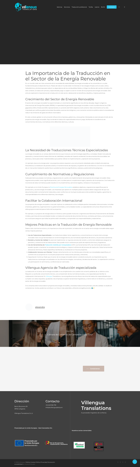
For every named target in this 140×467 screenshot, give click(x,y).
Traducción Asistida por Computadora (58, 245)
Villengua (49, 276)
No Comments (85, 47)
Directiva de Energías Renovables (61, 187)
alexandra (53, 47)
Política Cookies (30, 462)
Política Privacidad (41, 462)
